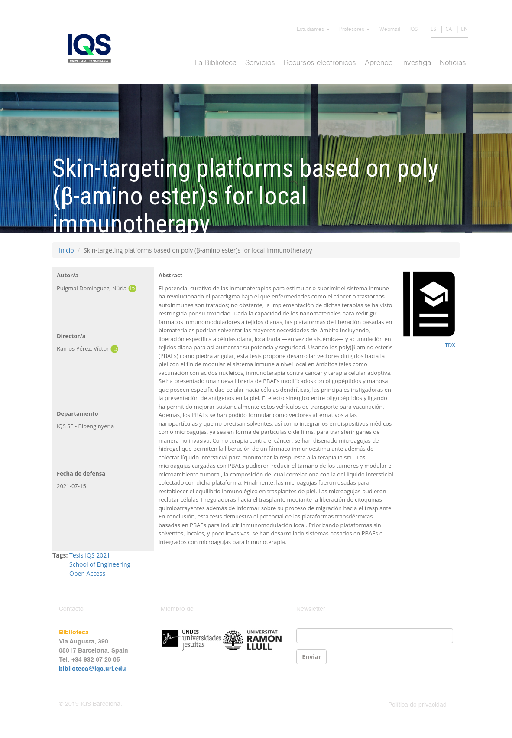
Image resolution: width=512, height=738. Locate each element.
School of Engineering (99, 564)
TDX (450, 345)
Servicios (260, 63)
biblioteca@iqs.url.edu (92, 669)
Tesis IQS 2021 (89, 555)
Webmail (389, 29)
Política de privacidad (417, 705)
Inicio (66, 250)
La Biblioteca (215, 63)
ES (433, 29)
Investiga (416, 63)
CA (448, 29)
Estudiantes (313, 29)
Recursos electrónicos (320, 63)
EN (464, 29)
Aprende (378, 63)
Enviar (311, 657)
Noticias (453, 63)
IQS (413, 29)
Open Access (87, 573)
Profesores (354, 29)
